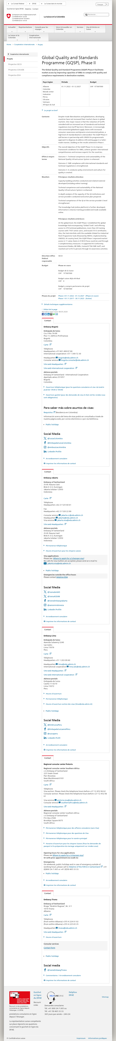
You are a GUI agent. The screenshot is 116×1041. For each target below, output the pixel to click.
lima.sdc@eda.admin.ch (79, 666)
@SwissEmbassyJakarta (57, 601)
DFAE (34, 4)
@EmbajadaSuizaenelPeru (58, 729)
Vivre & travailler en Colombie (64, 29)
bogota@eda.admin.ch (68, 358)
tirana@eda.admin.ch (67, 928)
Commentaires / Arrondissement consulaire (63, 975)
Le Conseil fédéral (17, 4)
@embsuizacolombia (56, 447)
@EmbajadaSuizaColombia (59, 443)
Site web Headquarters (55, 364)
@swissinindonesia (55, 605)
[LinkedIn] (48, 314)
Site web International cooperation (60, 368)
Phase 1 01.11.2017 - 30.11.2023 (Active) (75, 298)
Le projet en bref (51, 110)
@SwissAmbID (53, 592)
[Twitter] (46, 314)
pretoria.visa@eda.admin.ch (69, 800)
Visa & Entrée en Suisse (95, 29)
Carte (47, 345)
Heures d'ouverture (53, 694)
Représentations (25, 29)
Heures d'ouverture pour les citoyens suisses (63, 551)
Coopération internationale (38, 37)
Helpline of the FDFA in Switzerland (85, 867)
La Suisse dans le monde (53, 4)
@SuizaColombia (55, 438)
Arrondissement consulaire (56, 458)
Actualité (12, 29)
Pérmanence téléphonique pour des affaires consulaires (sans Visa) (72, 828)
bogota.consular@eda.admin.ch (75, 360)
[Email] (56, 314)
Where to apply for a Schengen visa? (68, 558)
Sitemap (105, 997)
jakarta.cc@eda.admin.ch (72, 515)
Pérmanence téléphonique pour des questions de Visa (67, 833)
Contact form (49, 948)
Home (9, 44)
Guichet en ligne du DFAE (38, 995)
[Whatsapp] (54, 314)
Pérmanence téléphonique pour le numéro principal (66, 838)
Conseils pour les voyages (43, 29)
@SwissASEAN (53, 596)
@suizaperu (52, 733)
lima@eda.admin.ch (67, 664)
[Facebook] (43, 314)
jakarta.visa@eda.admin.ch (68, 520)
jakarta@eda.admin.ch (68, 518)
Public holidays (52, 424)
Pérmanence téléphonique (56, 546)
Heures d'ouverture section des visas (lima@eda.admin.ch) (68, 704)
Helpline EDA (62, 577)
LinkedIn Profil (54, 738)
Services (80, 29)
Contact (46, 320)
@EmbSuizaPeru (54, 725)
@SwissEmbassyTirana (57, 970)
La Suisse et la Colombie (17, 37)
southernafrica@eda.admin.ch (74, 802)
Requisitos (49, 412)
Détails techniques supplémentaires (58, 304)
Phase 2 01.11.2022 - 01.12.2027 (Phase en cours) (78, 296)
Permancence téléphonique (56, 699)
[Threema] (51, 314)
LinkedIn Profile (54, 451)
